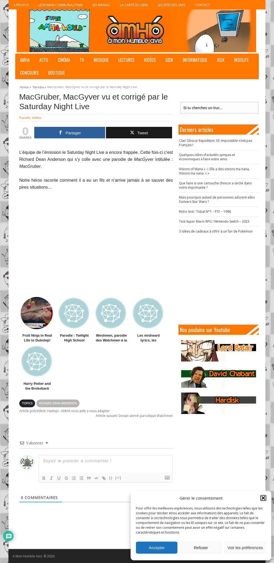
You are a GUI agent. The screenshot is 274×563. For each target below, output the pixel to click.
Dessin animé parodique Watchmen (134, 415)
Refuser (201, 547)
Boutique (56, 73)
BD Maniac (101, 5)
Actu (43, 60)
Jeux (220, 60)
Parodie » (39, 86)
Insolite (241, 60)
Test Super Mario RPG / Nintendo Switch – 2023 (214, 221)
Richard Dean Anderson (58, 403)
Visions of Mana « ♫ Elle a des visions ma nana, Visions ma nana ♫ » (214, 171)
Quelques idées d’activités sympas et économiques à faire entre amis (207, 157)
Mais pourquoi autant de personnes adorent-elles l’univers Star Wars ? (217, 199)
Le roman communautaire (61, 5)
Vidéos (150, 60)
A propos (21, 5)
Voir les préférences (245, 547)
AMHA (25, 60)
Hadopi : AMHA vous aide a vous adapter (64, 411)
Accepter (157, 547)
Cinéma (64, 60)
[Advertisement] (221, 279)
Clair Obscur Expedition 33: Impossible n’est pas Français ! (215, 142)
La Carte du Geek (134, 5)
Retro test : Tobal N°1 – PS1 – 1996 (205, 211)
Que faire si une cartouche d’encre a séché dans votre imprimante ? (215, 185)
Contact (202, 5)
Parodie (24, 117)
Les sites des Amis (171, 5)
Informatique (195, 60)
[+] (118, 478)
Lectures (126, 60)
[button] (263, 498)
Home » (25, 86)
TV (82, 60)
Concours (29, 73)
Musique (101, 60)
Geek (169, 60)
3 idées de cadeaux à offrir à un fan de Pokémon (216, 231)
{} (111, 478)
